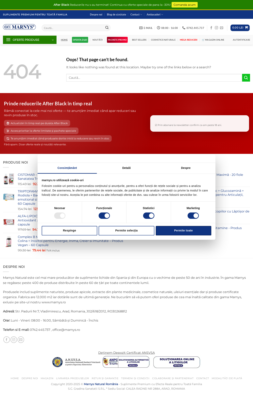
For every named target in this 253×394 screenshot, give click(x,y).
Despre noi (96, 14)
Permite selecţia (126, 230)
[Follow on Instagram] (216, 28)
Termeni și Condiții (135, 378)
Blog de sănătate (116, 14)
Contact (136, 14)
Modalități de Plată (227, 378)
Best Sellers (139, 39)
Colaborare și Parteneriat (173, 378)
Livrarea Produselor (72, 378)
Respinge (69, 230)
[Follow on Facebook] (211, 28)
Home (15, 378)
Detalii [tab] (126, 167)
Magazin (47, 378)
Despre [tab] (186, 167)
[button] (240, 28)
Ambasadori (155, 14)
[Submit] (107, 28)
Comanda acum (185, 5)
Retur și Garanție (105, 378)
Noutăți (98, 39)
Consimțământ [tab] (67, 167)
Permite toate (183, 230)
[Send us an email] (221, 28)
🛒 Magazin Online (213, 39)
